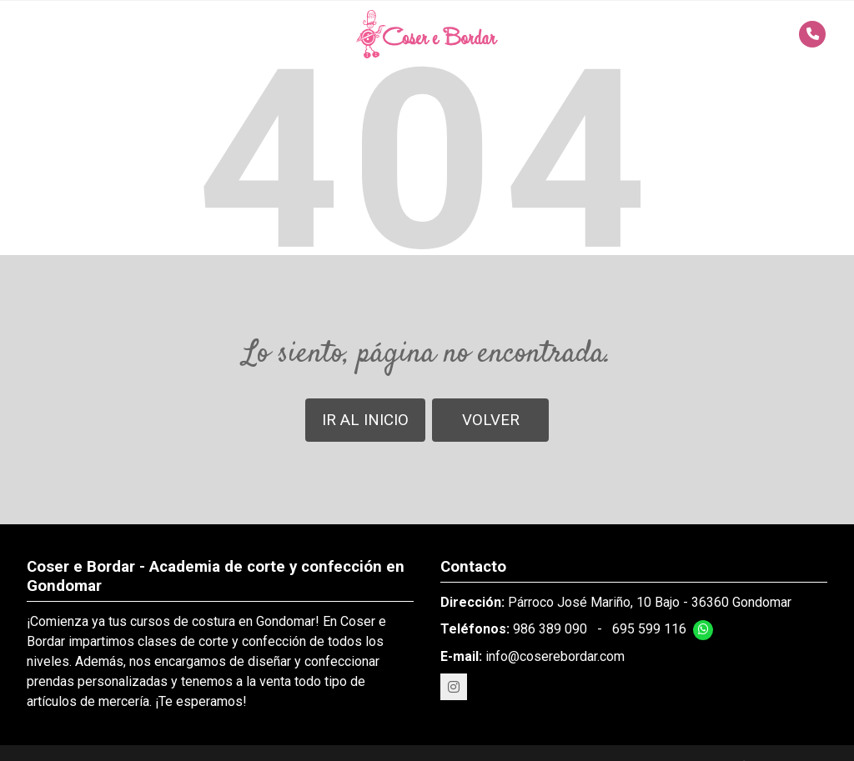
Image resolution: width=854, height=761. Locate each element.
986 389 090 (550, 629)
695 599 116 (649, 629)
